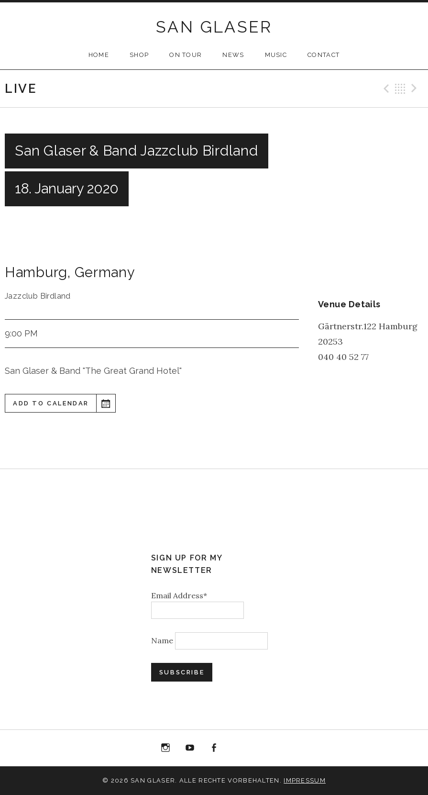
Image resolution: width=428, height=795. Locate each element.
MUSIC (276, 54)
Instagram (166, 748)
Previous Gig (385, 88)
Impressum (305, 780)
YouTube (189, 748)
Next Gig (415, 88)
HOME (98, 54)
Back (400, 88)
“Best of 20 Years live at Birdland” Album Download (238, 750)
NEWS (233, 54)
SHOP (139, 54)
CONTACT (323, 54)
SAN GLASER (214, 26)
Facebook (214, 748)
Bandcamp (262, 748)
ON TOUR (185, 54)
